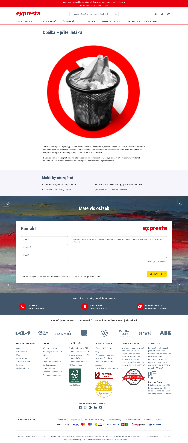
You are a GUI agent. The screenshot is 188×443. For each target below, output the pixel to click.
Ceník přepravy (49, 365)
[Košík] (168, 14)
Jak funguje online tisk (52, 351)
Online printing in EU (78, 348)
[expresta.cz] (28, 13)
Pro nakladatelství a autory (142, 21)
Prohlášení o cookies (104, 355)
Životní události (71, 21)
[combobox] (94, 14)
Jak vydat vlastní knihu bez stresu (111, 190)
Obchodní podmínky (52, 361)
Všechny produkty (25, 21)
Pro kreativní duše (111, 21)
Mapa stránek (22, 358)
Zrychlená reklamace (52, 375)
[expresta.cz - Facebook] (80, 408)
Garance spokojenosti (52, 371)
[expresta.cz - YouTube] (100, 408)
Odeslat (156, 274)
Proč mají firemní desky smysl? (56, 190)
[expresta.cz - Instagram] (85, 408)
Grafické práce (49, 368)
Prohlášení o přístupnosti (106, 368)
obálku (101, 158)
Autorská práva (23, 361)
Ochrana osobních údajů (117, 439)
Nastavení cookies (103, 358)
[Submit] (115, 14)
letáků (80, 152)
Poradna (46, 358)
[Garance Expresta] (133, 376)
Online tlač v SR (76, 358)
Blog (18, 355)
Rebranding (21, 351)
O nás (18, 348)
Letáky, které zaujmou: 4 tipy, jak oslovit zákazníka (119, 184)
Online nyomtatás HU (78, 361)
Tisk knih (90, 21)
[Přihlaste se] (156, 14)
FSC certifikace (75, 365)
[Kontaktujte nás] (162, 14)
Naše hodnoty (22, 368)
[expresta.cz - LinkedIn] (95, 408)
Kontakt (19, 365)
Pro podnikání (48, 21)
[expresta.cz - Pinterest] (90, 408)
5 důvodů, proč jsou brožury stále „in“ (59, 184)
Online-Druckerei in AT (79, 355)
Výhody (46, 355)
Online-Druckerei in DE (79, 351)
